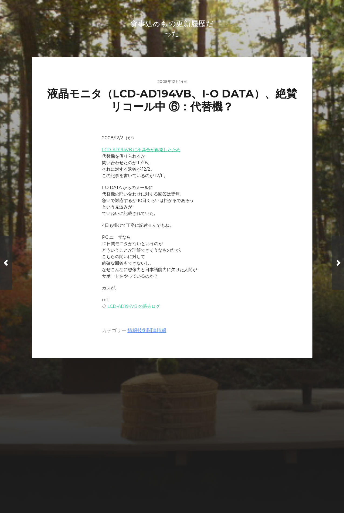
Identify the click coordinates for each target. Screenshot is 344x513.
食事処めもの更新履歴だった (182, 477)
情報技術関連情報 (147, 331)
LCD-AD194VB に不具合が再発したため (141, 150)
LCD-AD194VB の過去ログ (133, 307)
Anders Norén (183, 489)
